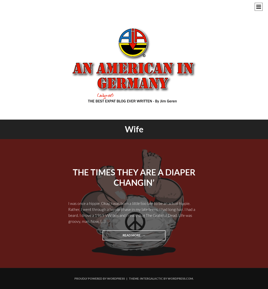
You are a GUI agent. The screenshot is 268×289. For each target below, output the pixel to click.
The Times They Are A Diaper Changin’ (134, 177)
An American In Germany (134, 65)
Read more (140, 236)
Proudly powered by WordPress (99, 278)
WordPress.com (180, 278)
